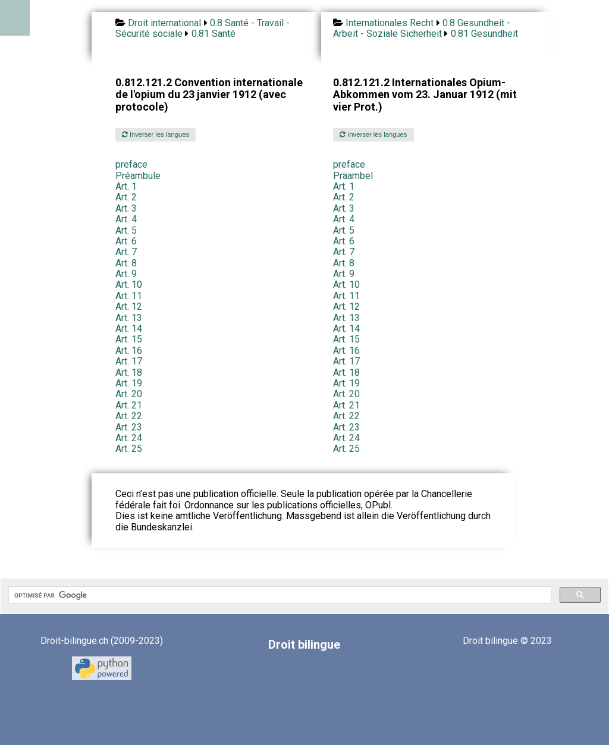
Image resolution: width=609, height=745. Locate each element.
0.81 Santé (214, 33)
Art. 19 (128, 383)
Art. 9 (126, 273)
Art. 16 (128, 350)
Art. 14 (128, 328)
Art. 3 (126, 208)
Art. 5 (126, 230)
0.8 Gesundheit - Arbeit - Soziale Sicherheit (421, 28)
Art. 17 (128, 361)
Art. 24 (128, 438)
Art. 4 (126, 219)
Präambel (353, 175)
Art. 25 (128, 448)
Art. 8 (126, 263)
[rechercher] (278, 595)
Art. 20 (128, 394)
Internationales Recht (390, 23)
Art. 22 (128, 416)
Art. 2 (126, 197)
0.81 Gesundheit (484, 33)
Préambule (138, 175)
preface (131, 164)
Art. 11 (128, 295)
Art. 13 (128, 317)
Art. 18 (128, 372)
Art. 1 (126, 186)
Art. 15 (128, 339)
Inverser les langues (155, 134)
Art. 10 (128, 284)
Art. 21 (128, 405)
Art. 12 (128, 306)
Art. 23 (128, 427)
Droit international (164, 23)
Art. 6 (126, 241)
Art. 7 (126, 251)
